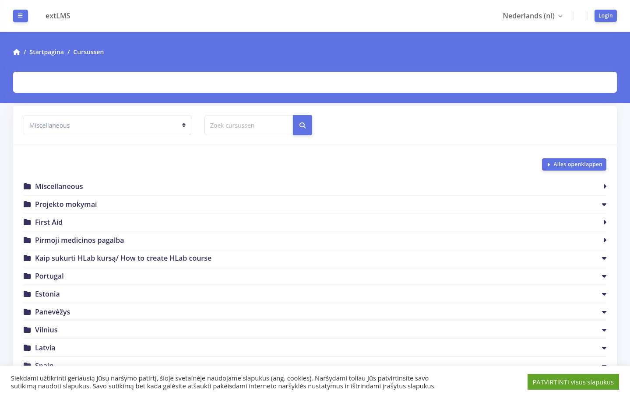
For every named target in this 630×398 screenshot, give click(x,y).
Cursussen (88, 52)
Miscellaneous (59, 186)
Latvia (45, 348)
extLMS (58, 16)
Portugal (49, 276)
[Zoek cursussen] (248, 125)
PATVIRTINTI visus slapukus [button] (573, 381)
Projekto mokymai (66, 204)
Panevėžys (52, 312)
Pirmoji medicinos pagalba (79, 240)
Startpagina (46, 52)
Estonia (47, 294)
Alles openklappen (577, 164)
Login (605, 15)
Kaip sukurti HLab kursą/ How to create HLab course (123, 258)
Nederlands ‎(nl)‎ (529, 16)
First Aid (49, 222)
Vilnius (46, 330)
